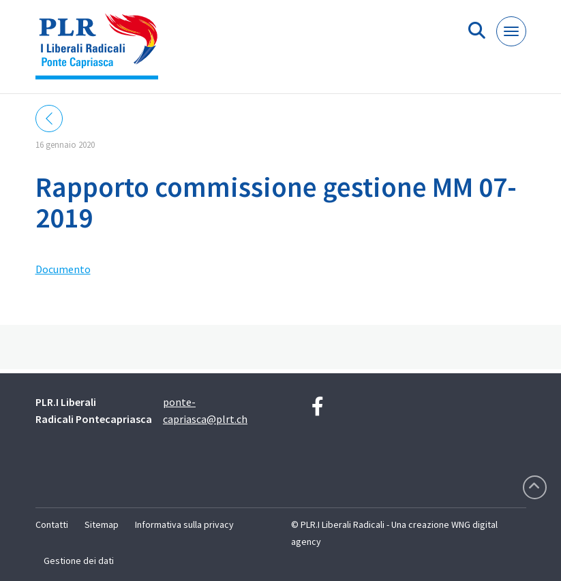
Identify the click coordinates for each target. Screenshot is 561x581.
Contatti (51, 524)
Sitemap (102, 524)
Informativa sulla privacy (184, 524)
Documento (63, 269)
